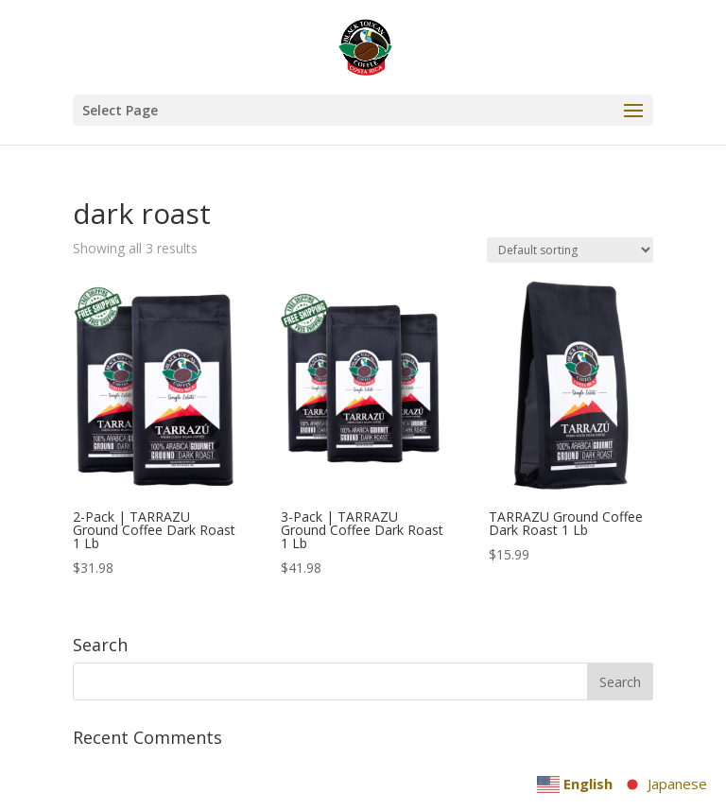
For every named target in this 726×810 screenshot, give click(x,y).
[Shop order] (570, 250)
